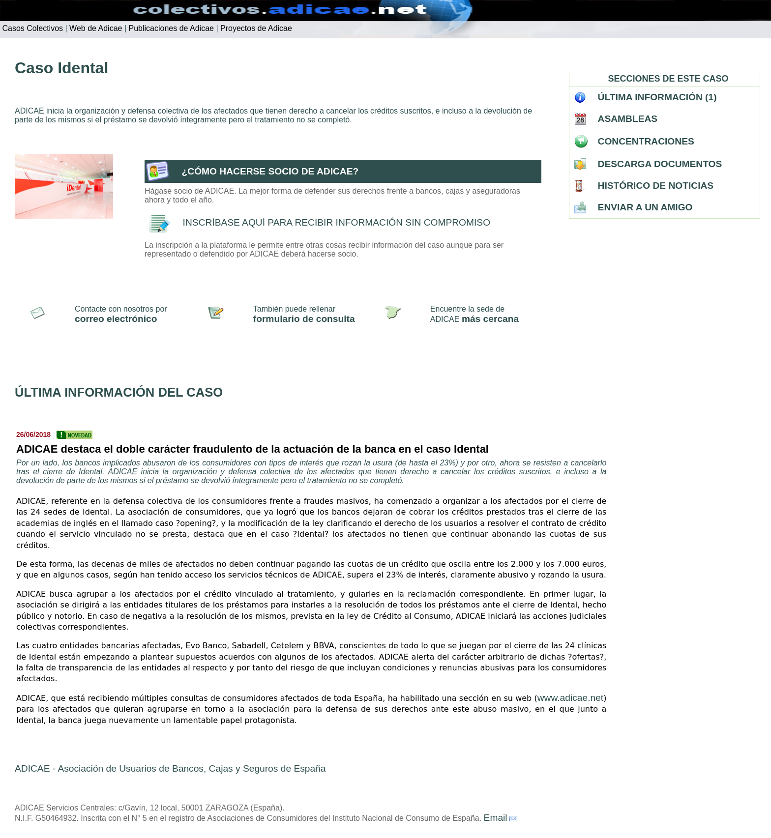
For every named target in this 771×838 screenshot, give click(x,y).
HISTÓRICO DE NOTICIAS (656, 185)
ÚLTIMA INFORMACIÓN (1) (657, 97)
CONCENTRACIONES (646, 141)
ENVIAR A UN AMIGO (645, 207)
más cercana (490, 319)
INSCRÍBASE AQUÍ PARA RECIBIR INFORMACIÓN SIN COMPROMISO (336, 222)
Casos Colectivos (31, 28)
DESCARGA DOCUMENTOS (660, 164)
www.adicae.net (570, 698)
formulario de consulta (304, 319)
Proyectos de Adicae (255, 28)
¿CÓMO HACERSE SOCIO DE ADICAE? (270, 171)
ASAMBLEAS (628, 119)
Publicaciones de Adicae (170, 28)
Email (495, 817)
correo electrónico (116, 319)
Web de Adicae (94, 28)
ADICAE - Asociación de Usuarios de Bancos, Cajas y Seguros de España (170, 768)
